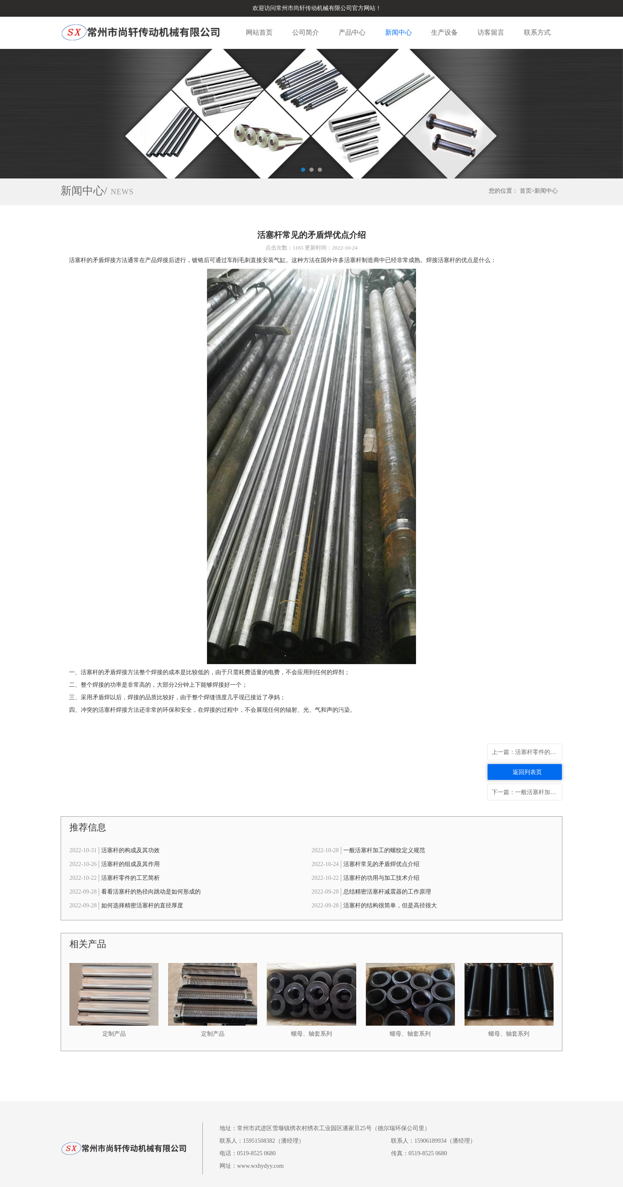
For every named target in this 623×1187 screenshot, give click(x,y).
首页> (527, 191)
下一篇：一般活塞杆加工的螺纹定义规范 (527, 792)
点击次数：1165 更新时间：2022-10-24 (311, 248)
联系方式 (537, 32)
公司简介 (305, 32)
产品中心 (352, 32)
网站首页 (259, 32)
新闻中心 (398, 32)
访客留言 (490, 32)
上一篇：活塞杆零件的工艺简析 (527, 752)
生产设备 (444, 32)
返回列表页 (527, 772)
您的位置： (503, 191)
